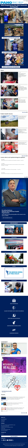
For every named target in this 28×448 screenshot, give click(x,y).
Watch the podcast (14, 222)
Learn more (14, 8)
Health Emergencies (14, 303)
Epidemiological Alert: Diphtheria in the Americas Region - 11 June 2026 (10, 169)
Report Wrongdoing (14, 436)
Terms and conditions (4, 430)
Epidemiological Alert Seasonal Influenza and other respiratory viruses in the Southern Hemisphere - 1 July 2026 (12, 165)
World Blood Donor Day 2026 (6, 391)
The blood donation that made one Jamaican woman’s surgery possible (22, 143)
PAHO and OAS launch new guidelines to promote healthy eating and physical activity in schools (22, 75)
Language (25, 0)
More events (23, 412)
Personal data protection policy (5, 429)
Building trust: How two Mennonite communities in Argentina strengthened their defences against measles (22, 131)
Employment (3, 420)
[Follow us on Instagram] (5, 440)
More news (24, 112)
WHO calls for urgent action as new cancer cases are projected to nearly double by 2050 (22, 101)
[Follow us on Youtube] (7, 440)
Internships (3, 421)
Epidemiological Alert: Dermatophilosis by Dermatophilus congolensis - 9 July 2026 (12, 160)
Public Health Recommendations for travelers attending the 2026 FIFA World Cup (12, 173)
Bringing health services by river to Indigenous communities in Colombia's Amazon (22, 117)
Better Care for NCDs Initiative (14, 318)
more (25, 177)
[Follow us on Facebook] (3, 440)
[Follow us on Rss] (12, 440)
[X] (2, 440)
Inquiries (2, 433)
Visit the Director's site (7, 217)
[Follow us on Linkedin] (9, 440)
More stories (24, 155)
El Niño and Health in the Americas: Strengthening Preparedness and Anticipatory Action (14, 403)
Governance (14, 251)
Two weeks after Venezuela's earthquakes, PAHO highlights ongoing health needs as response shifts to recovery (22, 88)
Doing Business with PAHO (5, 425)
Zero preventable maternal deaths (14, 325)
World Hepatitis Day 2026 (5, 354)
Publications (14, 237)
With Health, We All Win (6, 373)
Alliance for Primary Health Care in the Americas (14, 310)
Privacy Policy (3, 428)
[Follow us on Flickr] (11, 440)
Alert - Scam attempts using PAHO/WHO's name (8, 424)
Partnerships (14, 280)
